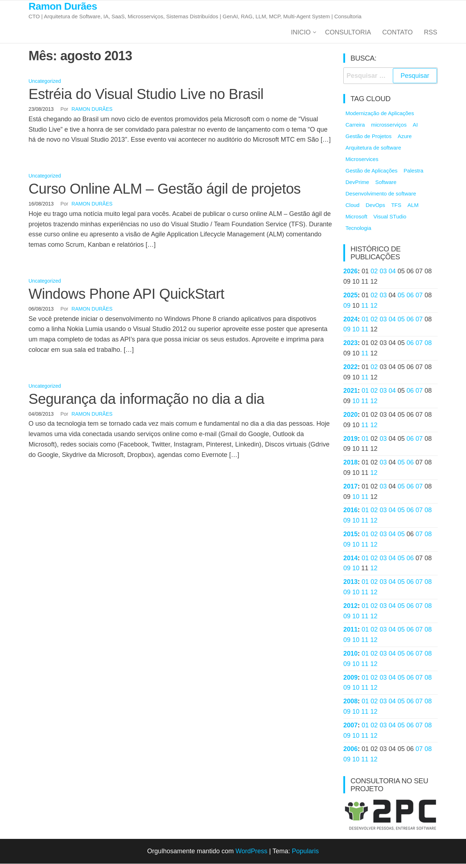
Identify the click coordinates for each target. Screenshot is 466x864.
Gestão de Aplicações (371, 171)
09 (346, 306)
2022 (350, 367)
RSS (430, 32)
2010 (350, 653)
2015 (350, 534)
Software (385, 183)
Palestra (413, 171)
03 (383, 271)
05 (401, 295)
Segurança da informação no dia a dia (146, 399)
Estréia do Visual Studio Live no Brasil (146, 94)
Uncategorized (45, 82)
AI (415, 125)
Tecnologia (358, 229)
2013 (350, 582)
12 (373, 306)
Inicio (302, 32)
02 (374, 271)
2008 (350, 701)
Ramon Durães (63, 6)
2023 (350, 343)
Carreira (355, 125)
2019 (350, 439)
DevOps (375, 206)
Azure (404, 137)
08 (428, 343)
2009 (350, 677)
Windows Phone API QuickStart (127, 294)
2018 (350, 463)
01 (365, 319)
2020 (350, 415)
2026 (350, 271)
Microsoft (356, 217)
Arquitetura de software (373, 148)
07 (419, 295)
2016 (350, 510)
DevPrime (357, 183)
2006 (350, 749)
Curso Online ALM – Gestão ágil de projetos (165, 189)
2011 (350, 630)
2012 (350, 606)
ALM (413, 206)
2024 (350, 319)
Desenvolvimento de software (380, 194)
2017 (350, 486)
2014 (350, 558)
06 (410, 295)
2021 (350, 391)
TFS (396, 206)
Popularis (305, 851)
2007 (350, 725)
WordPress (251, 851)
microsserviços (388, 125)
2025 (350, 295)
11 (364, 306)
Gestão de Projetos (368, 137)
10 (355, 330)
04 (392, 271)
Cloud (352, 206)
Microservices (361, 160)
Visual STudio (389, 217)
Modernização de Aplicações (379, 114)
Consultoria (349, 32)
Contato (398, 32)
